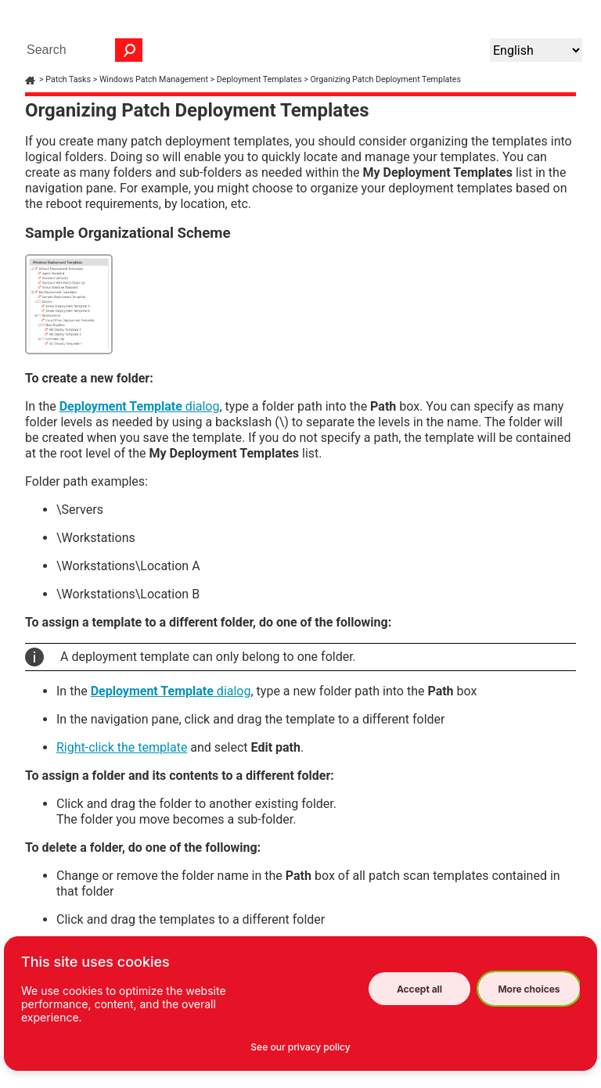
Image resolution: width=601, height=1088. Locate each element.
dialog (139, 406)
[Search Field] (80, 50)
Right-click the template (121, 747)
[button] (129, 50)
